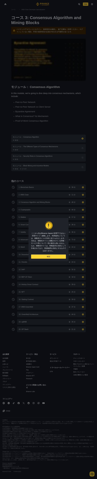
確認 (48, 256)
